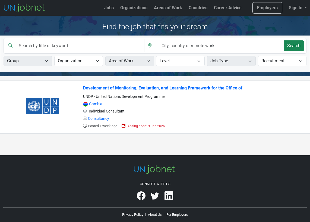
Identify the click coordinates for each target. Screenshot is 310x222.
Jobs (109, 7)
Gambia (95, 104)
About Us (155, 215)
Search (293, 45)
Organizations (133, 7)
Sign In (296, 7)
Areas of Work (168, 7)
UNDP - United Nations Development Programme (124, 96)
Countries (198, 7)
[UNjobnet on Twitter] (155, 198)
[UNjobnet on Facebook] (141, 198)
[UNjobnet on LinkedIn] (169, 198)
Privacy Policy (132, 215)
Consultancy (98, 118)
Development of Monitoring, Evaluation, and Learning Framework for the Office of (162, 88)
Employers (267, 7)
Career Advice (228, 7)
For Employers (177, 215)
